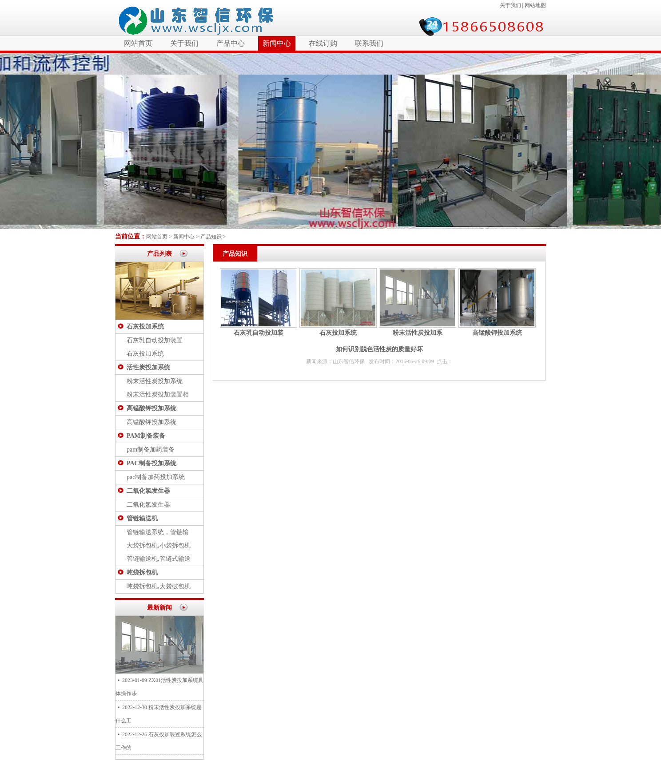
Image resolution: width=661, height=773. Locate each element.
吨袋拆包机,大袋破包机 (159, 586)
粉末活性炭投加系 (417, 332)
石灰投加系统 (145, 326)
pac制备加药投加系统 (156, 477)
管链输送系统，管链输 (158, 532)
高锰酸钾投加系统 (151, 408)
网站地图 (535, 5)
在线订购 (323, 43)
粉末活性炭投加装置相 (158, 394)
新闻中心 (277, 43)
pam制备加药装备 (151, 449)
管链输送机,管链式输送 (159, 558)
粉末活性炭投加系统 (155, 381)
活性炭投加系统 (148, 367)
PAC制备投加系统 (151, 463)
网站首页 (138, 43)
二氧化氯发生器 (148, 491)
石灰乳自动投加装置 (155, 340)
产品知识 (211, 237)
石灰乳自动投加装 (258, 332)
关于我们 (510, 5)
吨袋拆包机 (142, 572)
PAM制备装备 (146, 435)
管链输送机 (142, 518)
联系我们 (369, 43)
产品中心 (230, 43)
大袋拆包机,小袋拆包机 (159, 545)
